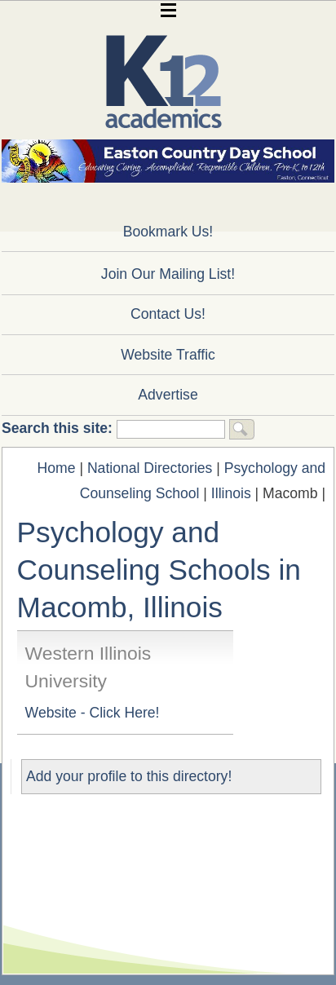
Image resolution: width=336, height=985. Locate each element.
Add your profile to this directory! (129, 776)
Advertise (167, 394)
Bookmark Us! (168, 231)
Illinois (231, 493)
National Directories (150, 468)
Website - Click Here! (92, 713)
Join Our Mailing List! (168, 274)
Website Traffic (168, 355)
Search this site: (59, 428)
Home (57, 468)
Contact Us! (168, 314)
